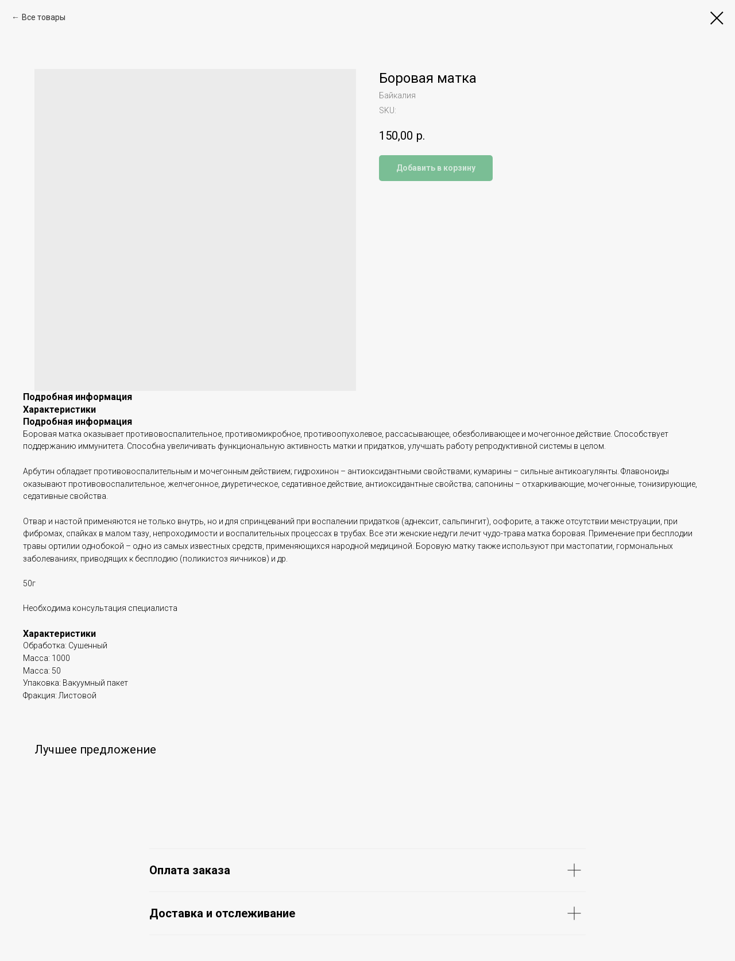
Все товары (43, 17)
